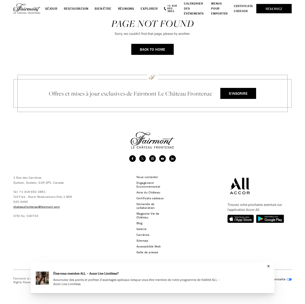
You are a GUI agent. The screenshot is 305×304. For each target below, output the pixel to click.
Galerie (141, 229)
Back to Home (152, 49)
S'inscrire (238, 93)
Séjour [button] (51, 8)
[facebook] (132, 158)
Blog (139, 223)
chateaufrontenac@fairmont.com (36, 207)
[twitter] (142, 158)
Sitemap (142, 240)
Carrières (142, 235)
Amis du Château (148, 192)
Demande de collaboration (145, 206)
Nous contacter (147, 177)
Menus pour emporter (219, 8)
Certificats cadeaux (150, 198)
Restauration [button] (76, 8)
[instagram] (152, 158)
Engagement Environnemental (148, 184)
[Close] (267, 266)
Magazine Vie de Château (147, 215)
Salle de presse (147, 252)
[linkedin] (172, 158)
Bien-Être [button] (103, 8)
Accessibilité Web (148, 246)
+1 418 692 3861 (32, 192)
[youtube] (162, 158)
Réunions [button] (126, 8)
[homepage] (29, 8)
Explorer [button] (149, 8)
